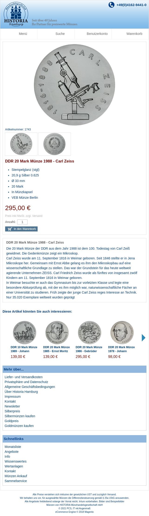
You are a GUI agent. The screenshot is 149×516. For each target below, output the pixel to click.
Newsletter (12, 406)
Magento (89, 512)
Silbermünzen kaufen (20, 416)
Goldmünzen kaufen (19, 426)
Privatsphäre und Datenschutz (26, 382)
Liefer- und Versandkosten (23, 377)
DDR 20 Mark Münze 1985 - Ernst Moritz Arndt (56, 351)
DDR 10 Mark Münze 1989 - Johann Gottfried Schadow (24, 351)
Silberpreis (12, 411)
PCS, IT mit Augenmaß (79, 508)
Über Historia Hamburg (21, 392)
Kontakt (10, 401)
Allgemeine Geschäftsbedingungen (30, 387)
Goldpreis (12, 421)
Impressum (13, 396)
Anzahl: (10, 222)
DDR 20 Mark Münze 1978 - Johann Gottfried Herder (121, 351)
